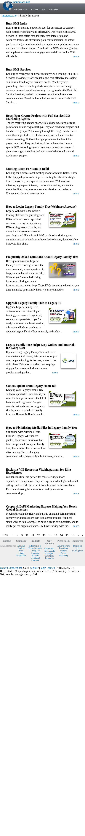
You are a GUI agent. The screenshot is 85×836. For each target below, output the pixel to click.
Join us (21, 553)
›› (78, 535)
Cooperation (21, 555)
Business (35, 555)
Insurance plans (20, 9)
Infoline (21, 548)
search (51, 567)
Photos (63, 553)
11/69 (5, 535)
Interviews (63, 548)
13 (44, 535)
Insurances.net (9, 15)
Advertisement (63, 546)
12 (38, 535)
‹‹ (17, 535)
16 (61, 535)
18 (72, 535)
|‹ (13, 535)
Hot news (63, 551)
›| (82, 535)
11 (32, 535)
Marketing (63, 555)
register (34, 567)
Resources (49, 558)
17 (67, 535)
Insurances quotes (77, 547)
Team (21, 551)
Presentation (49, 548)
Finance (34, 9)
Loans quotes (77, 551)
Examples (49, 553)
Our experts (49, 556)
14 (49, 535)
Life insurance (35, 546)
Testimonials (49, 551)
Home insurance (35, 548)
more (76, 56)
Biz (43, 9)
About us (21, 546)
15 (55, 535)
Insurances (53, 9)
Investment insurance (35, 559)
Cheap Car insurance (35, 552)
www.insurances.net (11, 567)
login (43, 567)
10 (27, 535)
